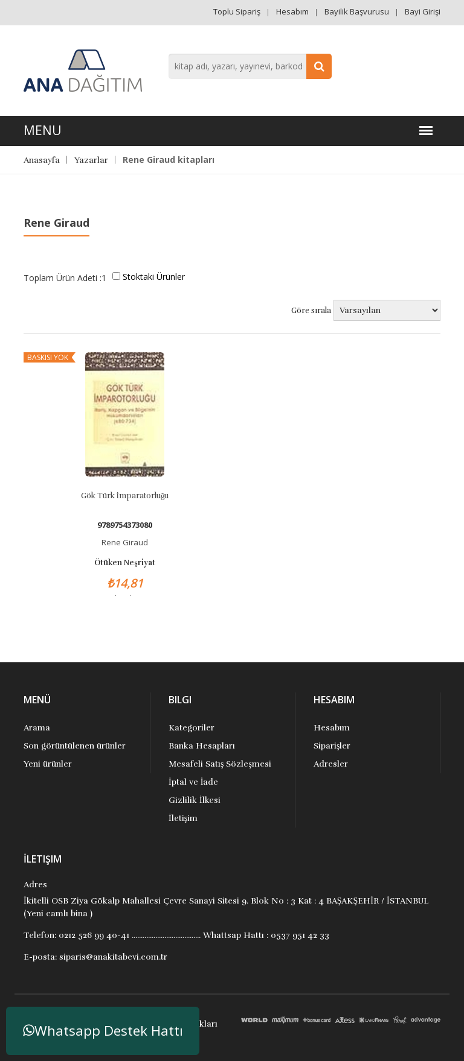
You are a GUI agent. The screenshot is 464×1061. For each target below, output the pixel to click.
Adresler (331, 764)
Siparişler (332, 746)
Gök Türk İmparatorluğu (125, 496)
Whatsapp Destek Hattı (103, 1030)
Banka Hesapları (202, 746)
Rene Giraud (125, 542)
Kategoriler (191, 728)
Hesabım (292, 11)
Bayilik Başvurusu (356, 11)
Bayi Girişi (422, 11)
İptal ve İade (193, 782)
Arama (37, 728)
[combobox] (250, 66)
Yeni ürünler (48, 764)
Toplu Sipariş (236, 11)
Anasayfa (42, 160)
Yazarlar (91, 160)
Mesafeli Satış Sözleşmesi (220, 764)
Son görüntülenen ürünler (75, 746)
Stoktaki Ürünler (154, 276)
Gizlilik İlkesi (195, 800)
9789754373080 (124, 525)
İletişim (183, 818)
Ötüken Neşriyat (124, 563)
